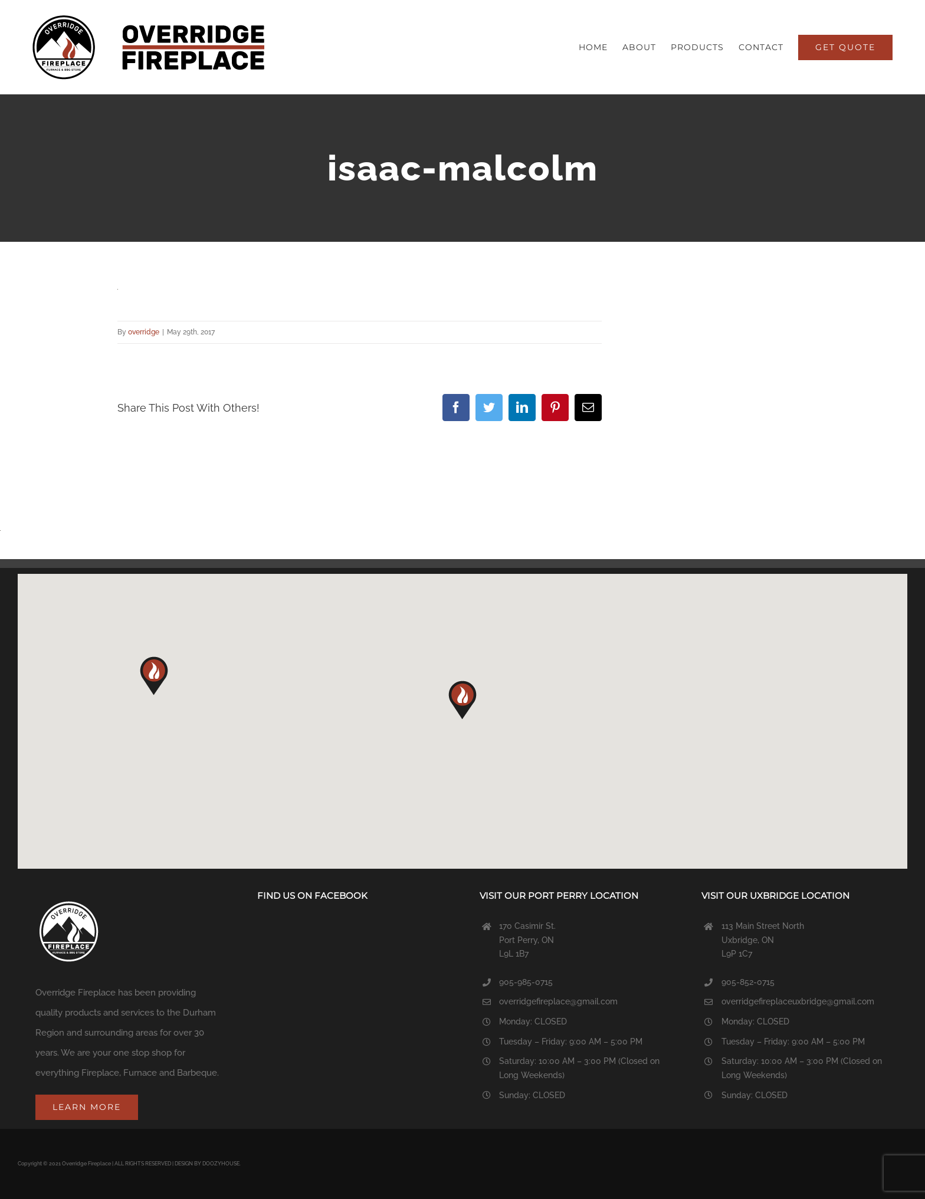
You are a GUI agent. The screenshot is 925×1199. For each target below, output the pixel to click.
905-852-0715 (748, 982)
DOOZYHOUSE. (221, 1164)
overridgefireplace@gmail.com (558, 1001)
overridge (143, 332)
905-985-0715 (526, 982)
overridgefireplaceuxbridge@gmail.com (797, 1001)
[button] (462, 700)
